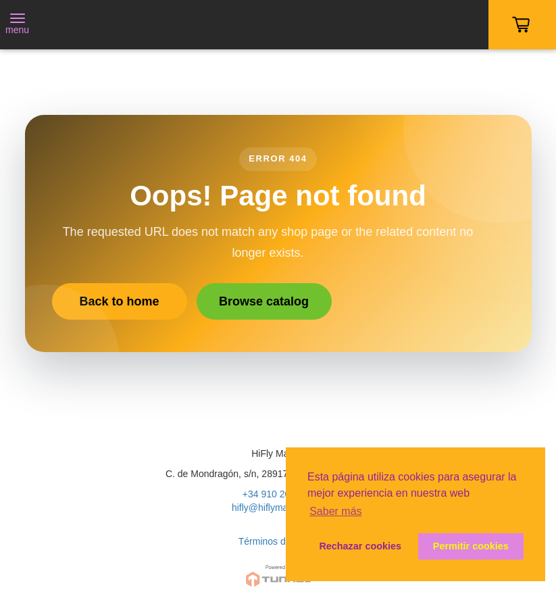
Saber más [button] (335, 511)
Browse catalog (264, 301)
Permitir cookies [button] (471, 546)
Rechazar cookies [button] (360, 546)
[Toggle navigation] (17, 25)
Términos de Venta (278, 541)
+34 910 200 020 (278, 494)
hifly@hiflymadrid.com (278, 507)
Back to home (119, 301)
